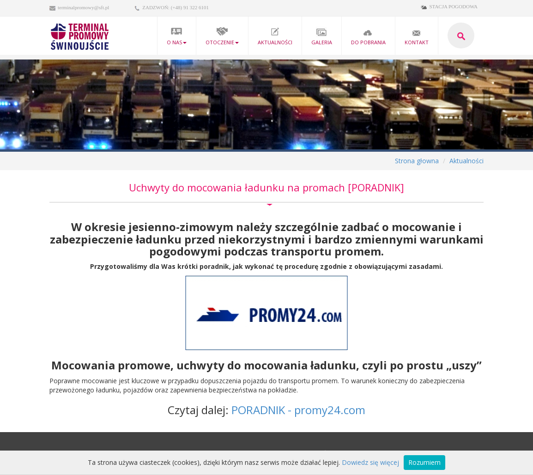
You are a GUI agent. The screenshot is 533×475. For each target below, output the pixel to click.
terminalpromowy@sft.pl (83, 7)
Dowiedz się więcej (370, 462)
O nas (177, 36)
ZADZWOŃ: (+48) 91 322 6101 (175, 7)
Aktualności (275, 36)
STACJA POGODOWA (453, 6)
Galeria (321, 36)
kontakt (417, 36)
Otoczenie (222, 36)
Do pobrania (368, 36)
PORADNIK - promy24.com (298, 409)
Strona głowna (417, 160)
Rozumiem (424, 462)
